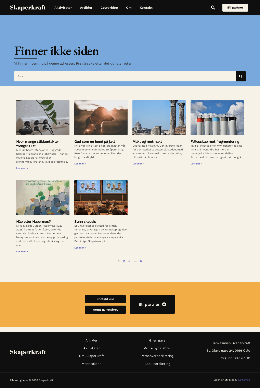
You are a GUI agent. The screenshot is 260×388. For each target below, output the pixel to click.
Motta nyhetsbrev (157, 348)
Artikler (86, 8)
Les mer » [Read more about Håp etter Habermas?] (22, 251)
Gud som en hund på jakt (95, 141)
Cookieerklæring (157, 364)
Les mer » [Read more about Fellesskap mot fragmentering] (196, 163)
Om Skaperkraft (91, 356)
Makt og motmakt (147, 141)
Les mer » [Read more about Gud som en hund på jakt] (80, 163)
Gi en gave (157, 340)
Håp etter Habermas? (33, 221)
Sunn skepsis (85, 221)
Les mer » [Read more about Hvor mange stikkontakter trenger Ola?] (22, 168)
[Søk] (241, 76)
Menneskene (91, 364)
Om (129, 8)
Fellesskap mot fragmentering (215, 141)
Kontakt (146, 8)
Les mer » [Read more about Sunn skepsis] (80, 247)
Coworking (109, 8)
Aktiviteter (63, 8)
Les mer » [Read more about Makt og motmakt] (138, 163)
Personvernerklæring (157, 356)
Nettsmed (244, 379)
